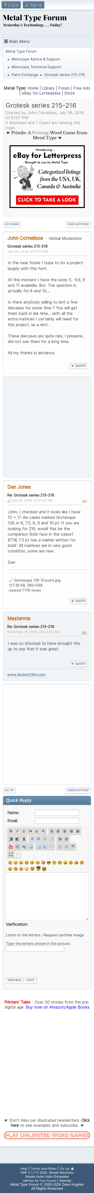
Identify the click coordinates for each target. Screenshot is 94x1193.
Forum (64, 88)
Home (32, 88)
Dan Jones (19, 487)
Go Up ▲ (67, 1168)
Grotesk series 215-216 (27, 246)
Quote (77, 366)
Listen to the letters (23, 935)
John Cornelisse (25, 238)
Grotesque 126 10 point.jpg (34, 580)
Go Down (12, 224)
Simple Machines (61, 1172)
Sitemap (65, 1180)
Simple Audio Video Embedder (47, 1176)
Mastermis (19, 618)
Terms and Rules (44, 1168)
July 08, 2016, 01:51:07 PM (27, 251)
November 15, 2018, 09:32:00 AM (33, 632)
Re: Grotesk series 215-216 (30, 495)
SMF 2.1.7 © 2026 (34, 1172)
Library (48, 88)
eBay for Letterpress (41, 93)
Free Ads (81, 88)
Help (23, 1168)
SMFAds (28, 1180)
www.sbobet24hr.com (27, 674)
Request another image (64, 935)
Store (69, 93)
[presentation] (44, 963)
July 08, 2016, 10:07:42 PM (31, 500)
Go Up (9, 790)
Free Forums (48, 1180)
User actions (78, 224)
